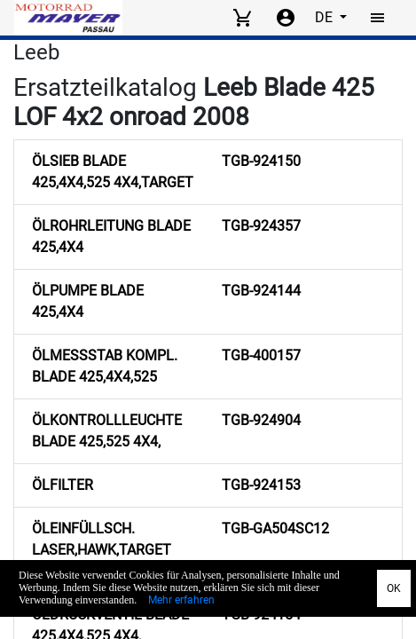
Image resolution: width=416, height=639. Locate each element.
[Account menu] (286, 18)
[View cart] (242, 18)
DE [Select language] (325, 17)
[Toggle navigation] (378, 18)
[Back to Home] (68, 18)
